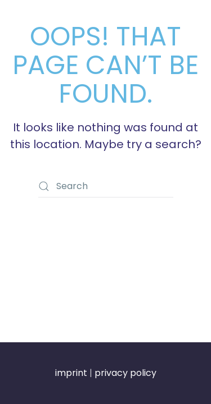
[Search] (105, 186)
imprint (71, 372)
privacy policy (125, 372)
